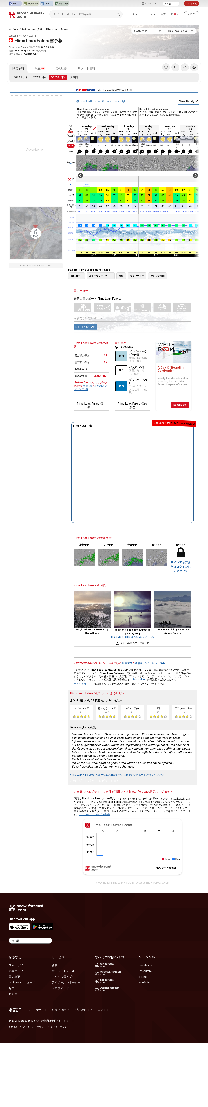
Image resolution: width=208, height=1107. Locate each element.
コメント (103, 1010)
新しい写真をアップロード (132, 643)
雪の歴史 (61, 68)
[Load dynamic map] (35, 233)
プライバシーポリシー (34, 1026)
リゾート (14, 29)
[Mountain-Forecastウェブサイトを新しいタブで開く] (31, 3)
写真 (163, 14)
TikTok (143, 976)
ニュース (149, 14)
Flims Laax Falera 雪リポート (91, 405)
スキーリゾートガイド (100, 275)
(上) (20, 77)
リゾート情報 (86, 68)
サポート (41, 1010)
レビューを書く (109, 781)
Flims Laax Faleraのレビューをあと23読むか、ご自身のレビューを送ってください (117, 774)
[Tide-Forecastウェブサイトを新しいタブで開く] (46, 3)
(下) (58, 77)
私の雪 (13, 994)
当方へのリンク (83, 1010)
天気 (134, 14)
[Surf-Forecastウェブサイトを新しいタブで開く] (15, 3)
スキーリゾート (19, 965)
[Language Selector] (30, 941)
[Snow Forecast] (26, 14)
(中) (39, 77)
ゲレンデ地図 (158, 275)
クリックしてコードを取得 (94, 814)
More (71, 164)
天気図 (74, 77)
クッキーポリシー (59, 1026)
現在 (40, 68)
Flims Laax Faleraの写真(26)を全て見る (132, 636)
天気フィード (60, 988)
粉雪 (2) (87, 385)
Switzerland (32, 29)
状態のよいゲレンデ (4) (149, 663)
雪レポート (76, 275)
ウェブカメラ (137, 275)
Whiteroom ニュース (22, 982)
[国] (147, 31)
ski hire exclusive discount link (104, 89)
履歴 (121, 275)
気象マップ (16, 971)
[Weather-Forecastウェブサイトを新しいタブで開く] (62, 3)
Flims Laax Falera (57, 29)
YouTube (144, 982)
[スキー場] (180, 31)
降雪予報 (18, 68)
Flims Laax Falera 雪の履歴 (132, 405)
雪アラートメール (63, 971)
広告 (29, 1010)
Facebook (145, 965)
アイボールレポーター (66, 982)
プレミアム (191, 3)
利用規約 (13, 1026)
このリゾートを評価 (83, 781)
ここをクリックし (84, 683)
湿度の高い (71, 206)
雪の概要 (14, 976)
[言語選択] (171, 4)
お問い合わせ (60, 1010)
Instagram (145, 971)
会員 (54, 965)
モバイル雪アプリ (63, 976)
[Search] (118, 14)
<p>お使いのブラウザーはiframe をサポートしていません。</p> (132, 848)
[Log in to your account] (191, 14)
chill (71, 201)
